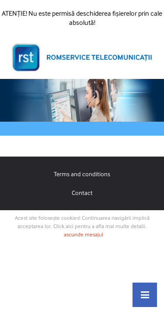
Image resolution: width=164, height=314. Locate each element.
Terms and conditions (82, 173)
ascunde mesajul (83, 234)
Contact (82, 192)
